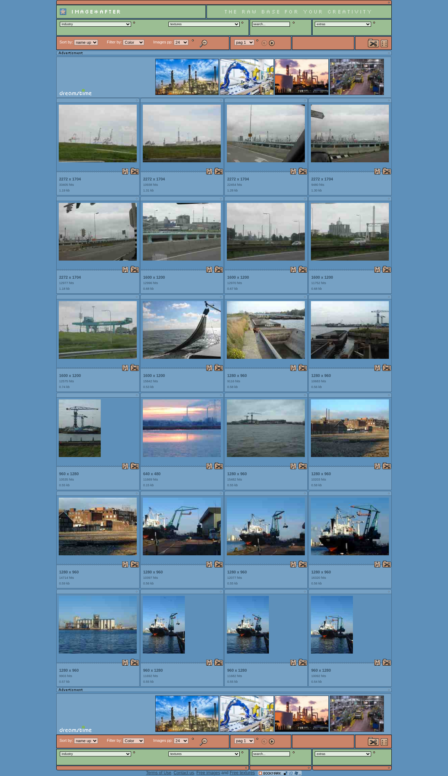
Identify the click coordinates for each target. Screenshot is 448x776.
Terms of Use (158, 772)
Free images (208, 772)
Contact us (183, 772)
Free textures (242, 772)
